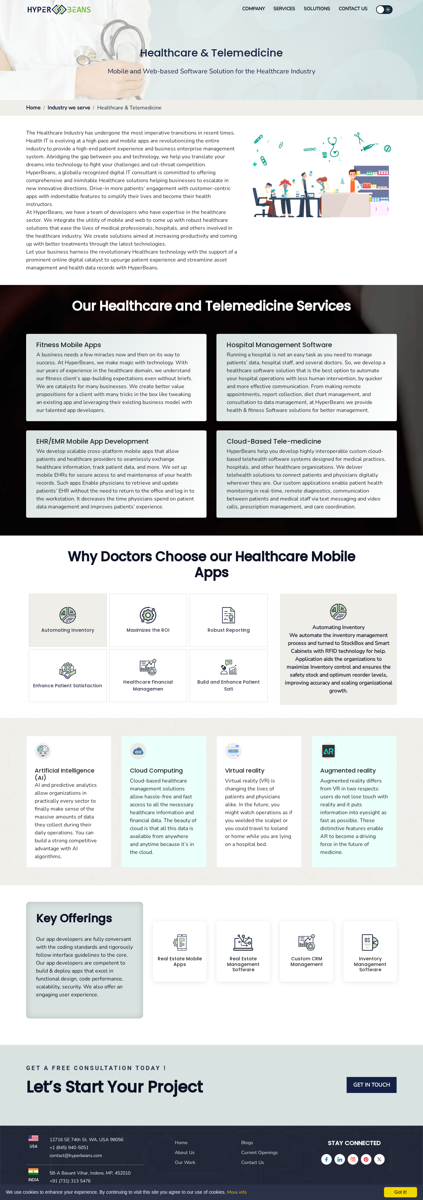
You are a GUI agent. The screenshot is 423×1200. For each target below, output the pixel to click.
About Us (185, 1152)
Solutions (317, 9)
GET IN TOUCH (371, 1085)
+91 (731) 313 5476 (70, 1181)
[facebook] (326, 1159)
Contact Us (353, 9)
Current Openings (259, 1152)
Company (253, 9)
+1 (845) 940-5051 (69, 1147)
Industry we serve (69, 107)
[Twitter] (379, 1159)
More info (237, 1192)
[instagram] (353, 1159)
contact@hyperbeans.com (76, 1155)
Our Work (185, 1162)
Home (33, 107)
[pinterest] (366, 1159)
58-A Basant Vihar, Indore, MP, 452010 (90, 1173)
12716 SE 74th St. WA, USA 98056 (86, 1140)
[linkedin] (339, 1159)
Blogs (247, 1143)
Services (284, 9)
